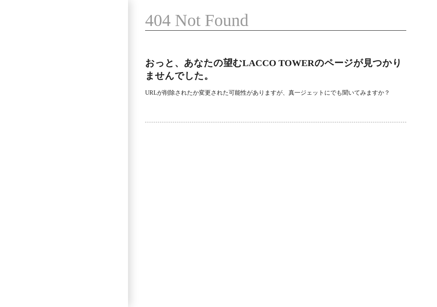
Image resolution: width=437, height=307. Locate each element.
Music (25, 91)
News (24, 139)
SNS (73, 115)
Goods (26, 115)
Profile (26, 68)
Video (76, 91)
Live (73, 68)
